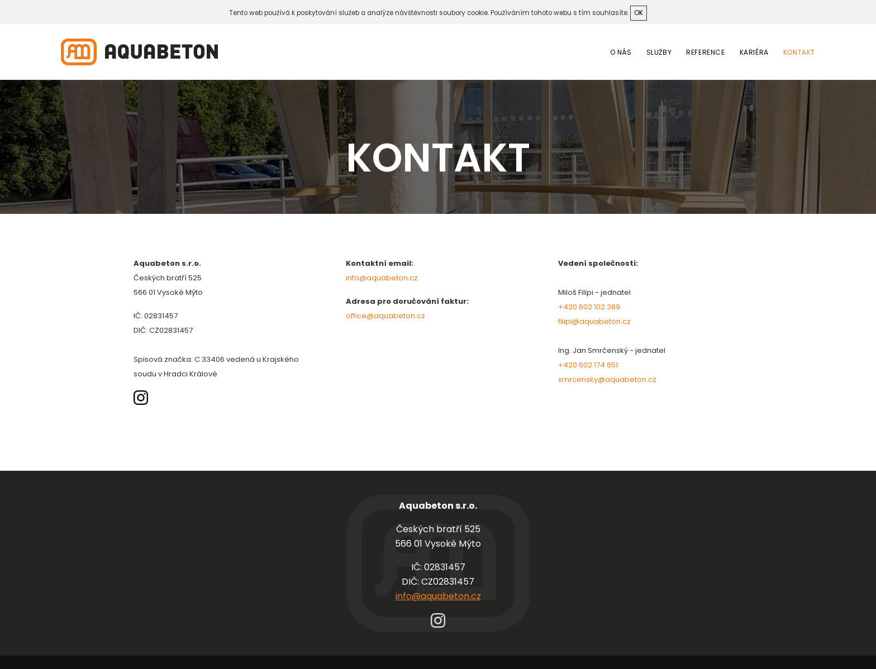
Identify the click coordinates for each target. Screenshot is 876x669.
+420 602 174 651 (588, 365)
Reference (705, 52)
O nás (621, 52)
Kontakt (799, 52)
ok (638, 12)
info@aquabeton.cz (382, 278)
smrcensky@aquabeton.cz (607, 379)
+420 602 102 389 (589, 307)
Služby (659, 52)
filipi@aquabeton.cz (594, 321)
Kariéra (754, 52)
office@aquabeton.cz (385, 315)
